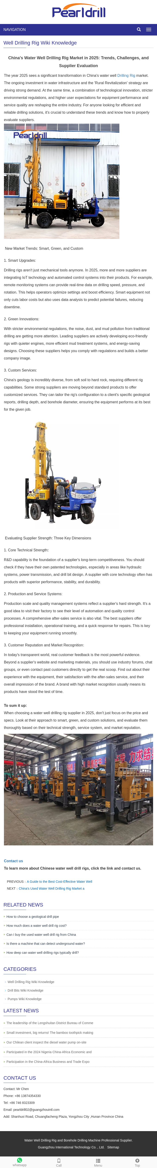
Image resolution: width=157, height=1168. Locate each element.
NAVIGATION (14, 30)
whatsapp (19, 1161)
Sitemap (113, 1147)
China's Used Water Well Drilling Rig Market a (51, 888)
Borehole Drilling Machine (82, 1140)
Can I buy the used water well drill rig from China (41, 934)
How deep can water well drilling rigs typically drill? (42, 952)
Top (137, 1162)
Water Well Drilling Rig (40, 1140)
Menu (98, 1162)
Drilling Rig (126, 75)
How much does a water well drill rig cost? (36, 925)
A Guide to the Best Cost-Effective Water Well (59, 881)
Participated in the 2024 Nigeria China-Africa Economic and (49, 1052)
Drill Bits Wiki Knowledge (25, 990)
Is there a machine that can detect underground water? (45, 943)
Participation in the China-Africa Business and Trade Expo (48, 1062)
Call (58, 1162)
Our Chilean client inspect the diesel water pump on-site (46, 1042)
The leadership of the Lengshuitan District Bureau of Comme (49, 1023)
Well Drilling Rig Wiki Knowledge (31, 982)
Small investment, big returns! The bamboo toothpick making (49, 1032)
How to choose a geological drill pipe (32, 916)
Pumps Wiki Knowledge (25, 999)
